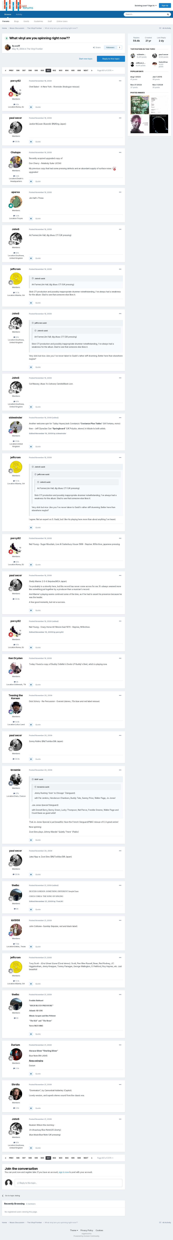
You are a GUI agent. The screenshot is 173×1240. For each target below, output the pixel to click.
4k (16, 682)
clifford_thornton (143, 63)
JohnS (15, 229)
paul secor (15, 117)
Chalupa (16, 152)
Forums (5, 21)
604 (66, 70)
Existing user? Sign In (146, 5)
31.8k (16, 441)
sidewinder (15, 417)
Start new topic (85, 59)
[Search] (137, 14)
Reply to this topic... (27, 1183)
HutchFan (163, 62)
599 (36, 70)
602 (54, 70)
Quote (38, 107)
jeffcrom (15, 269)
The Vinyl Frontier (35, 49)
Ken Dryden (16, 658)
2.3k (16, 1068)
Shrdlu (16, 1084)
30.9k (16, 141)
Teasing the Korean (16, 697)
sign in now (64, 1172)
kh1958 (15, 920)
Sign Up (165, 5)
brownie (15, 769)
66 (16, 909)
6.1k (16, 104)
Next (86, 70)
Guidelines (38, 21)
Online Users (62, 21)
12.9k (16, 722)
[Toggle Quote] (33, 278)
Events (26, 21)
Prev (11, 70)
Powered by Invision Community (86, 1236)
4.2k (16, 176)
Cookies (99, 1230)
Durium (15, 1044)
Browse (7, 15)
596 (17, 70)
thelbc (15, 885)
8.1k (16, 253)
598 (30, 70)
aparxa (15, 192)
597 (24, 70)
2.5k (16, 1108)
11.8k (16, 944)
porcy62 (16, 80)
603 (60, 70)
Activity (19, 14)
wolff (17, 46)
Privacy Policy (87, 1230)
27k (16, 793)
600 (42, 70)
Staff (50, 21)
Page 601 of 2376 (105, 70)
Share (97, 47)
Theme (74, 1230)
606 (79, 70)
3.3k (16, 216)
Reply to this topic (110, 59)
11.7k (16, 292)
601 (48, 70)
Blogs (16, 21)
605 (72, 70)
